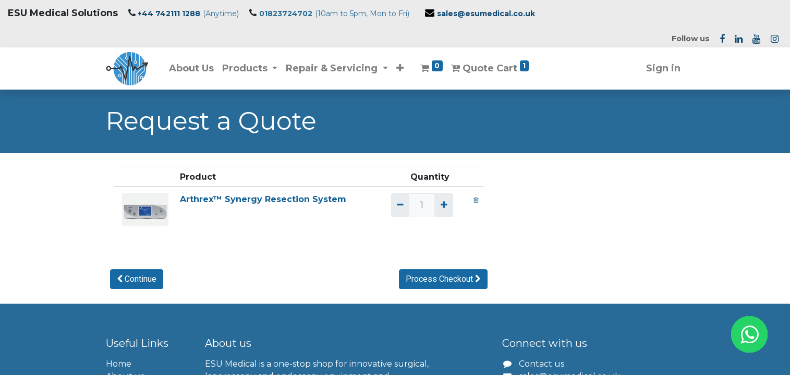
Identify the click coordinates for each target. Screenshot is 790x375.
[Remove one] (400, 205)
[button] (400, 68)
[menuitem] (191, 68)
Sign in (663, 68)
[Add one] (443, 205)
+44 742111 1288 (169, 13)
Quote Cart (490, 67)
